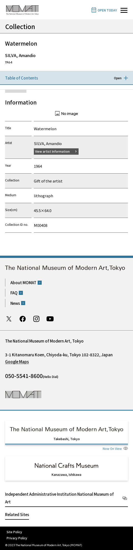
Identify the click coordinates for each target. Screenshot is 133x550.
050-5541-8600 (24, 375)
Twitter (9, 319)
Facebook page (22, 319)
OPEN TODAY (107, 10)
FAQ (14, 292)
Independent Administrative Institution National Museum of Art (59, 497)
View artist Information (52, 151)
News (15, 303)
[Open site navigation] (124, 10)
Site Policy (14, 532)
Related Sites (17, 514)
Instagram (36, 319)
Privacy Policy (17, 538)
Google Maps (17, 361)
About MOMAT (23, 282)
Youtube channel (50, 319)
